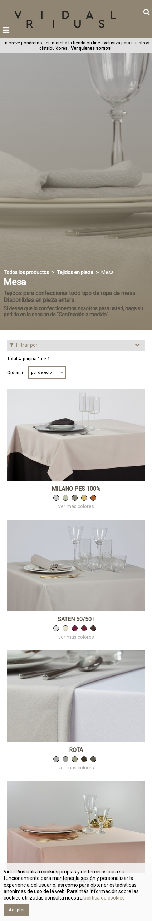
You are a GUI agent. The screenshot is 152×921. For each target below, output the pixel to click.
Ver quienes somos (91, 48)
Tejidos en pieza (75, 272)
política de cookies (104, 898)
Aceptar (17, 909)
